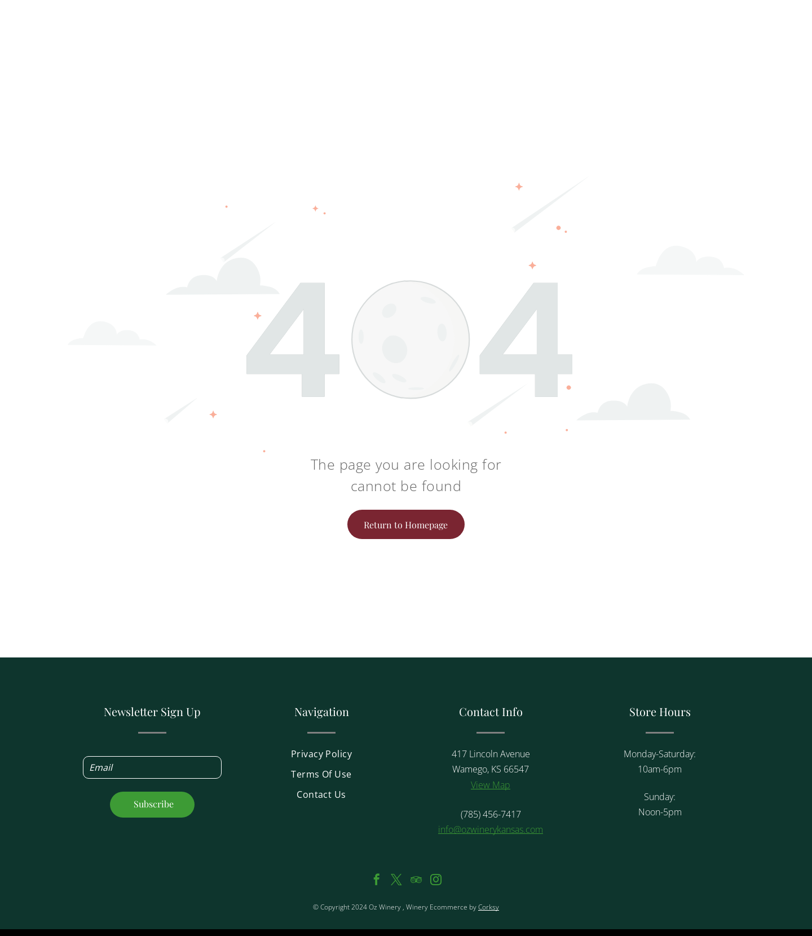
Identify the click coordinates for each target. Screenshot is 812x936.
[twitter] (396, 881)
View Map (490, 785)
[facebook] (376, 881)
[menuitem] (321, 757)
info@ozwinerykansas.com (490, 829)
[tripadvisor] (416, 881)
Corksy (488, 907)
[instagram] (435, 881)
